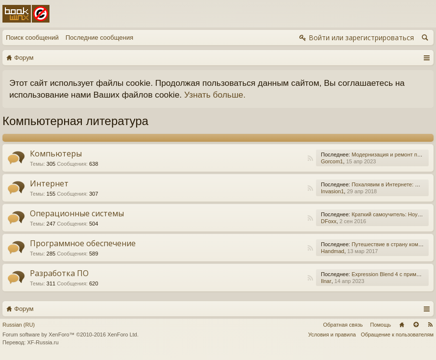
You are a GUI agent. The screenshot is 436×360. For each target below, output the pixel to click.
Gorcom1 (332, 161)
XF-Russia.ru (42, 342)
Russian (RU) (18, 325)
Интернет (49, 183)
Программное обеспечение (83, 243)
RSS (310, 158)
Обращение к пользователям (397, 334)
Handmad (332, 251)
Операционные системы (77, 213)
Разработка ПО (59, 273)
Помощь (380, 325)
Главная (401, 324)
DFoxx (329, 221)
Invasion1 (332, 191)
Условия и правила (332, 334)
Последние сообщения (99, 37)
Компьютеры (56, 153)
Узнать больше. (214, 95)
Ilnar (326, 281)
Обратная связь (343, 325)
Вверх (415, 324)
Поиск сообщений (32, 37)
